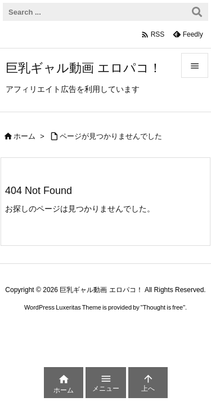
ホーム (24, 136)
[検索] (196, 12)
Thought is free (163, 307)
